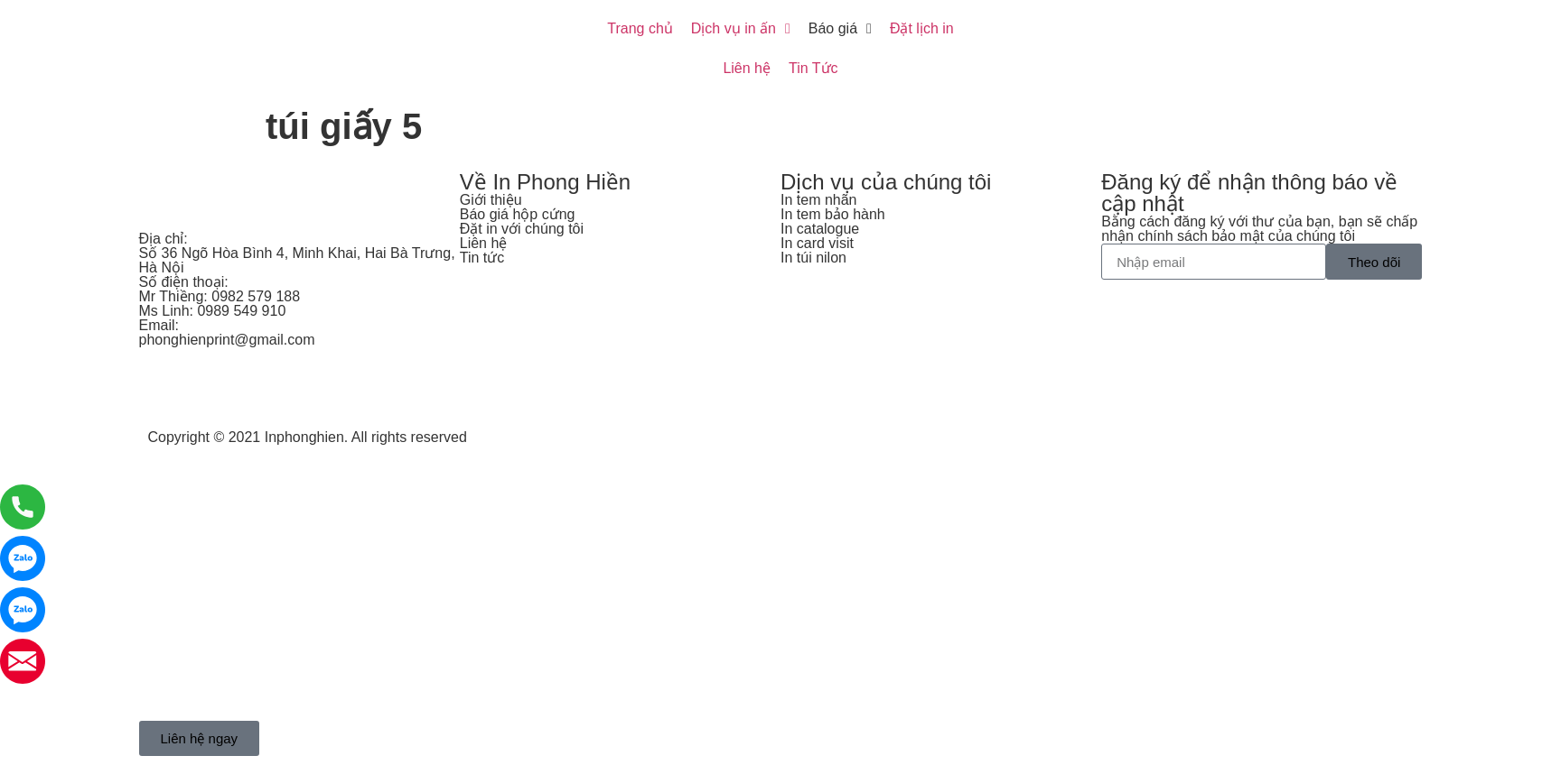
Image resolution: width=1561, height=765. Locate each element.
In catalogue (819, 228)
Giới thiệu (491, 199)
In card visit (817, 243)
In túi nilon (813, 257)
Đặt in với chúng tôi (522, 228)
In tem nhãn (818, 199)
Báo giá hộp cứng (517, 214)
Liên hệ (484, 243)
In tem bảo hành (832, 214)
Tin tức (482, 257)
